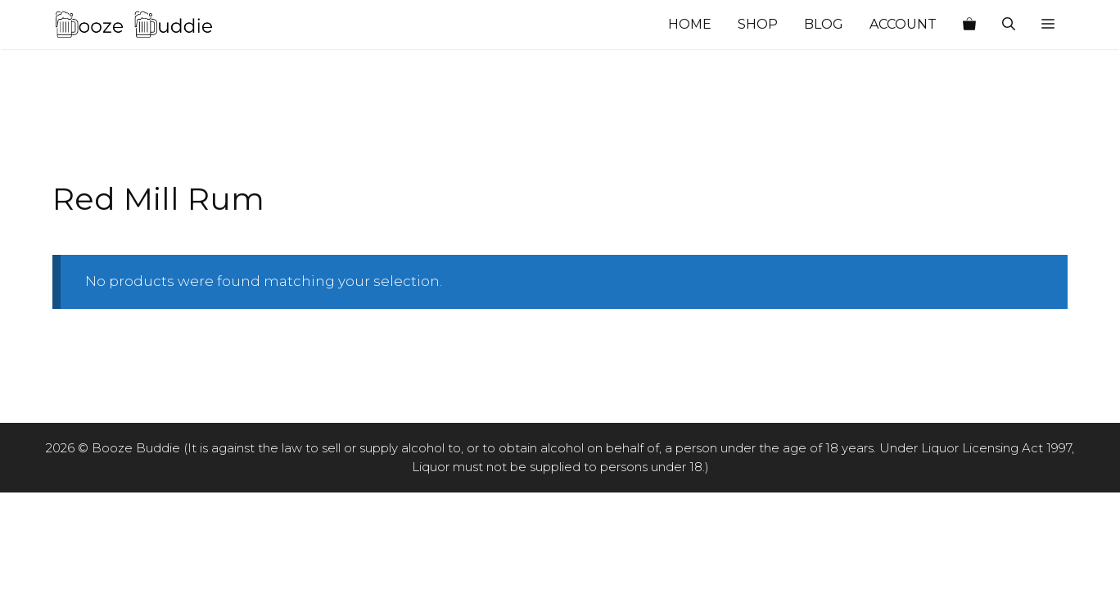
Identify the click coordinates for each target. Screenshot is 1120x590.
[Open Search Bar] (1008, 24)
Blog (823, 24)
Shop (758, 24)
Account (903, 24)
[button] (1048, 24)
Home (689, 24)
